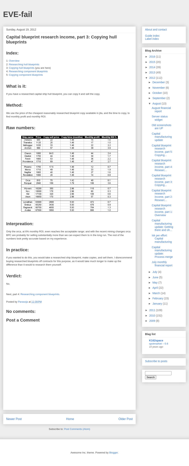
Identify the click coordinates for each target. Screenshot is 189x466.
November (158, 87)
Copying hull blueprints (21, 67)
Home (70, 419)
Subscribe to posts (156, 361)
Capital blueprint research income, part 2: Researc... (162, 195)
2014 (152, 67)
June (155, 277)
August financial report (161, 109)
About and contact (156, 29)
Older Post (125, 419)
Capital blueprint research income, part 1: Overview (162, 210)
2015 (152, 62)
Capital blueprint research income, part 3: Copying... (162, 180)
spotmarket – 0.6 (158, 343)
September (159, 98)
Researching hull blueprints (24, 64)
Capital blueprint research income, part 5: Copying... (162, 150)
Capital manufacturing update (162, 137)
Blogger (113, 452)
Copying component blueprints (26, 74)
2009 (152, 320)
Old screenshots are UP (161, 127)
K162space (156, 340)
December (158, 82)
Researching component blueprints (28, 71)
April (155, 287)
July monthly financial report (162, 264)
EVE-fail (17, 14)
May (155, 282)
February (158, 298)
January (157, 303)
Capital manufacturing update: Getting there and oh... (162, 225)
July (155, 271)
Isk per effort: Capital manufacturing (162, 239)
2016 (152, 56)
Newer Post (14, 419)
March (156, 293)
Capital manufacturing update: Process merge (162, 252)
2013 (152, 72)
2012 (152, 77)
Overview (14, 60)
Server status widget (160, 118)
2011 (152, 310)
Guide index (152, 35)
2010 (152, 315)
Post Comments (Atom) (77, 429)
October (157, 92)
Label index (152, 38)
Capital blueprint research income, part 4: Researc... (162, 165)
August (156, 103)
